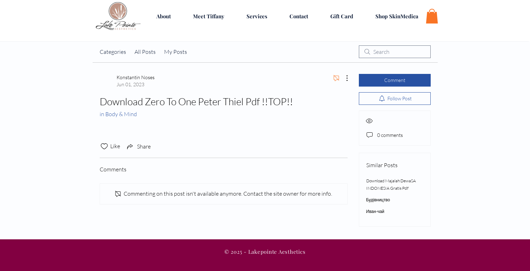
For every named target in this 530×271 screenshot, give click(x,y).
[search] (395, 51)
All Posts (145, 51)
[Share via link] (138, 146)
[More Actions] (343, 78)
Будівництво (378, 199)
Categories (113, 51)
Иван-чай (375, 211)
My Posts (175, 51)
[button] (432, 16)
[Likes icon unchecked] (104, 146)
